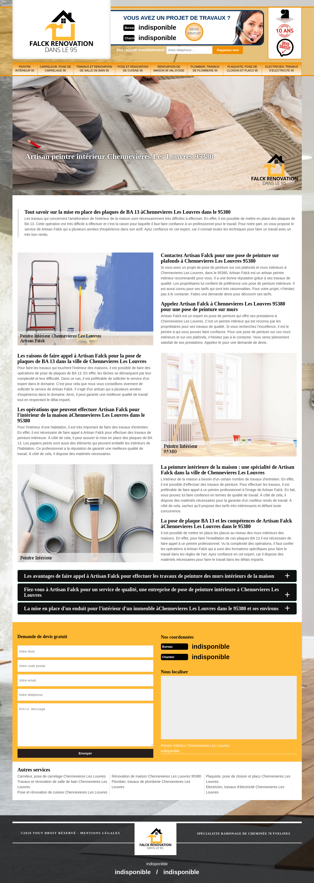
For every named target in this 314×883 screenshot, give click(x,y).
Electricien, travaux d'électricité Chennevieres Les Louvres (245, 789)
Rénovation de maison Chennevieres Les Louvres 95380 (156, 776)
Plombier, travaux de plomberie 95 (205, 68)
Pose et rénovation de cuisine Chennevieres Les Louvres (62, 792)
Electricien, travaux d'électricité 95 (281, 68)
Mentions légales (100, 832)
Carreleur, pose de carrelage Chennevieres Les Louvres (62, 776)
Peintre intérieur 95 (24, 68)
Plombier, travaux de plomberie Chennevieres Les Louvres (151, 783)
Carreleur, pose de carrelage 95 (55, 68)
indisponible (142, 27)
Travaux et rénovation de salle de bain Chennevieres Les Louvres (62, 783)
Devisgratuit (180, 31)
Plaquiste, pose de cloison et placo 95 (242, 68)
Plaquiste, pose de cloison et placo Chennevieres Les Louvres (248, 778)
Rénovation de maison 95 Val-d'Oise (168, 68)
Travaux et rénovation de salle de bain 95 (94, 68)
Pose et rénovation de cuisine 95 (132, 68)
